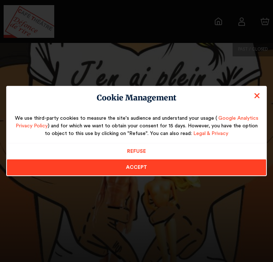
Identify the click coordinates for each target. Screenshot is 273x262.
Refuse (136, 151)
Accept (136, 167)
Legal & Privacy (205, 133)
